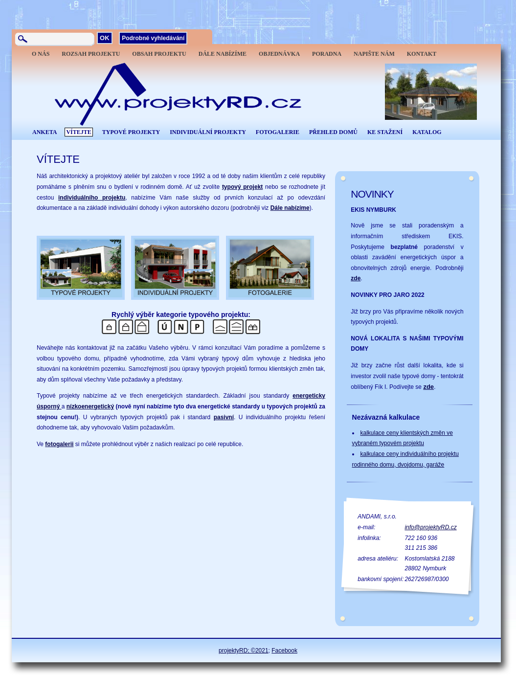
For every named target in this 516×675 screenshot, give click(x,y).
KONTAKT (421, 53)
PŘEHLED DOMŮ (333, 132)
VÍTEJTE (78, 132)
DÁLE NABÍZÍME (223, 53)
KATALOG (427, 132)
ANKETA (44, 132)
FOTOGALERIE (277, 132)
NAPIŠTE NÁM (374, 53)
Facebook (284, 650)
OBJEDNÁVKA (279, 53)
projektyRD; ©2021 (244, 650)
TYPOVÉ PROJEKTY (131, 132)
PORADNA (326, 53)
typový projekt (242, 186)
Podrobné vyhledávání (153, 38)
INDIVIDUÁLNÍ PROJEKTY (208, 132)
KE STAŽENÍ (385, 132)
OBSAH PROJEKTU (159, 53)
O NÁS (40, 53)
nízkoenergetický (90, 406)
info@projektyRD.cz (430, 527)
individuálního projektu (91, 197)
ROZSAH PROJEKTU (91, 53)
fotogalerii (59, 444)
